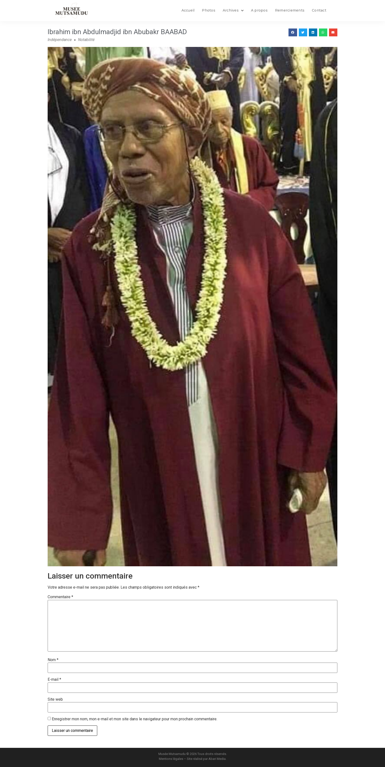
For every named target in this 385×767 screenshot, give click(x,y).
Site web (55, 699)
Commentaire (60, 597)
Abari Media (217, 759)
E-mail (54, 680)
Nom (53, 660)
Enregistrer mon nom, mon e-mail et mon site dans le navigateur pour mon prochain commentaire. (134, 719)
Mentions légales (171, 759)
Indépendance (60, 39)
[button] (293, 32)
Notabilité (86, 39)
